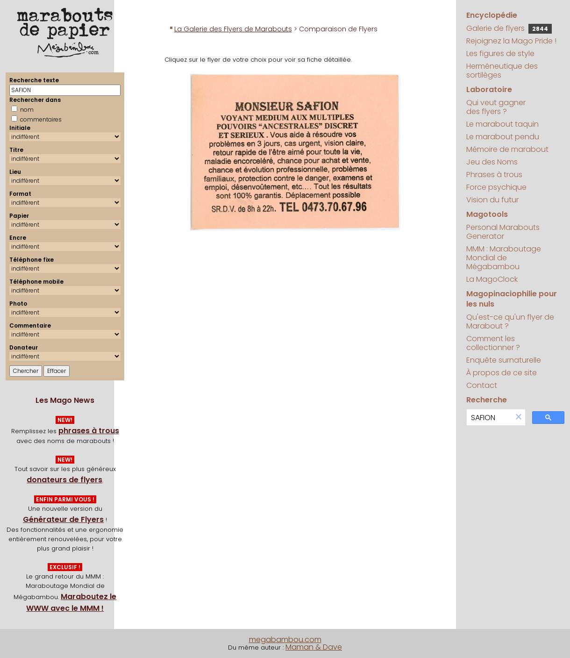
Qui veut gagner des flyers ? (496, 107)
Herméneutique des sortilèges (502, 70)
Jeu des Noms (492, 162)
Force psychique (496, 187)
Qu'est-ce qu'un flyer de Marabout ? (510, 321)
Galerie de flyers (509, 28)
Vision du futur (492, 199)
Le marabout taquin (502, 124)
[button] (518, 417)
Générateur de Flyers (63, 519)
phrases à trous (88, 430)
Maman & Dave (313, 647)
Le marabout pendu (502, 136)
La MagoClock (492, 279)
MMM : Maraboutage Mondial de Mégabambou (503, 257)
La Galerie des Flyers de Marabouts (233, 29)
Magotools (487, 214)
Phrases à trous (494, 174)
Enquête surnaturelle (503, 360)
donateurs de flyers (64, 479)
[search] (489, 417)
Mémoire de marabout (507, 149)
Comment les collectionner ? (493, 343)
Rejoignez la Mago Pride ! (511, 41)
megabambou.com (285, 639)
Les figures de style (500, 53)
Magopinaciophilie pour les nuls (511, 298)
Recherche (486, 399)
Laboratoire (489, 89)
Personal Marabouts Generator (503, 232)
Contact (481, 385)
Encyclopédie (491, 15)
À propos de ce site (501, 372)
